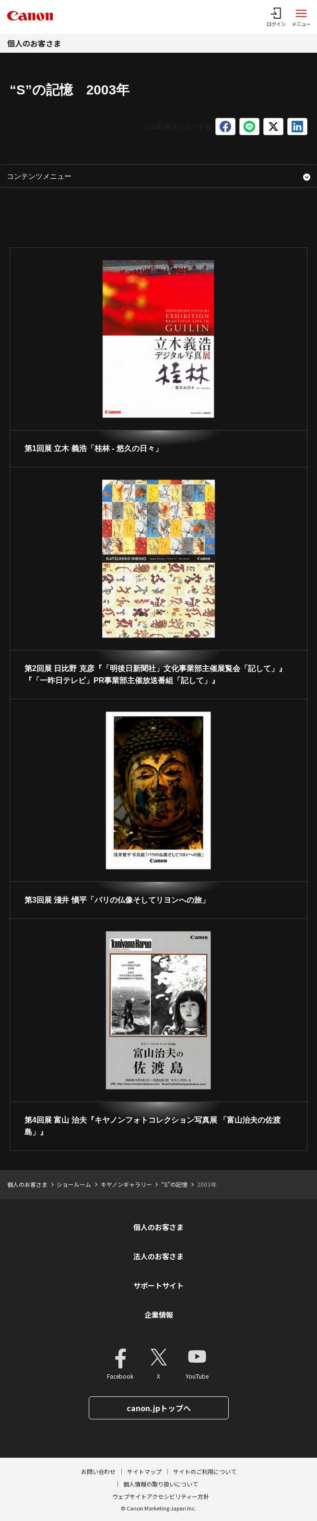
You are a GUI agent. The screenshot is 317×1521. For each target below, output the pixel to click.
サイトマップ (144, 1471)
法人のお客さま (158, 1256)
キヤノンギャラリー (126, 1184)
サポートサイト (158, 1285)
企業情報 (158, 1315)
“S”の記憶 (174, 1184)
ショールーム (74, 1184)
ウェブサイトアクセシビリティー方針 (160, 1496)
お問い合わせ (98, 1471)
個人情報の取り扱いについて (160, 1484)
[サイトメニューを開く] (301, 16)
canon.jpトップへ (159, 1408)
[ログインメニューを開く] (276, 16)
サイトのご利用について (204, 1471)
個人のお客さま (34, 43)
